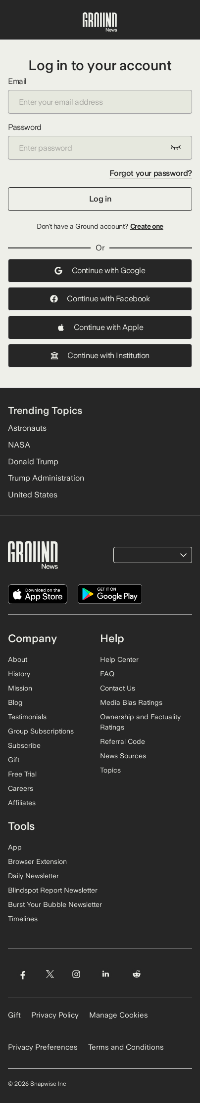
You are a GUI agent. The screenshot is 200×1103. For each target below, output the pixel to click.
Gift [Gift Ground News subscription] (14, 1015)
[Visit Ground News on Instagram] (76, 974)
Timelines (23, 919)
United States (32, 494)
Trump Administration (46, 478)
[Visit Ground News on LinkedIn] (105, 974)
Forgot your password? (150, 173)
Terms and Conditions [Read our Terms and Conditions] (126, 1047)
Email (100, 95)
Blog (15, 702)
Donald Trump (33, 461)
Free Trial (22, 774)
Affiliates (22, 803)
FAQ (107, 674)
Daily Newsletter (33, 876)
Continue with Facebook (100, 298)
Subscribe (24, 745)
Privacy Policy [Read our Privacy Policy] (55, 1015)
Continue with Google (99, 270)
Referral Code (122, 741)
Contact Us (117, 688)
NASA (19, 444)
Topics (110, 770)
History (19, 674)
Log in (100, 199)
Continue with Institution (100, 355)
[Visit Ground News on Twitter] (49, 974)
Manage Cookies (118, 1015)
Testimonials (27, 717)
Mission (20, 688)
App (15, 847)
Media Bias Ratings (131, 702)
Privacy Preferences (43, 1047)
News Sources (123, 756)
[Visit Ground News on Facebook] (22, 974)
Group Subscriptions (41, 731)
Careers (20, 788)
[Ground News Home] (100, 22)
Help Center (119, 659)
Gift (13, 760)
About (17, 659)
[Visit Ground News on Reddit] (136, 974)
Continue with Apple (100, 327)
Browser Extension (37, 861)
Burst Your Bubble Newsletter (55, 904)
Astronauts (27, 428)
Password (100, 141)
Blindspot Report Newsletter (53, 890)
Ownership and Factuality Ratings (140, 722)
